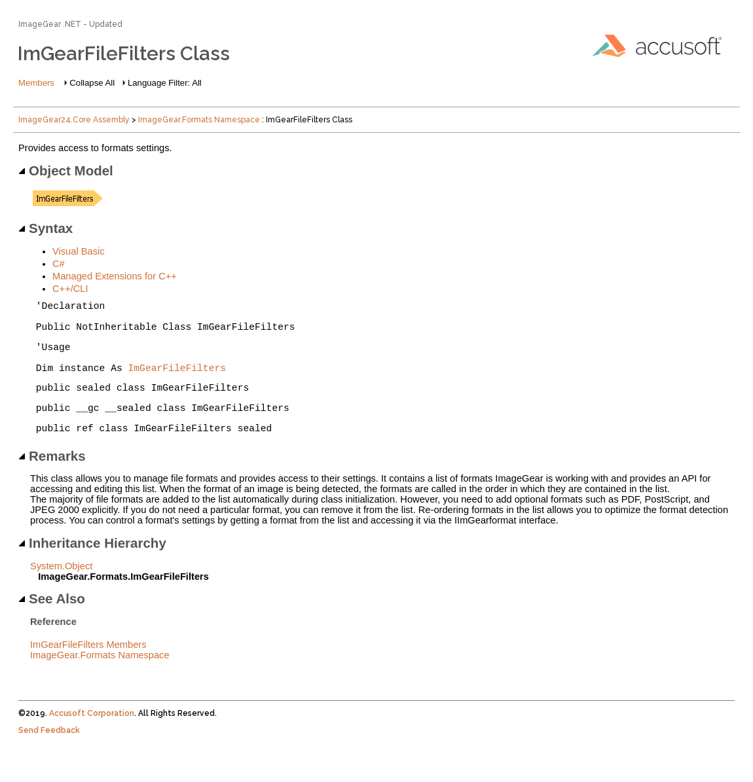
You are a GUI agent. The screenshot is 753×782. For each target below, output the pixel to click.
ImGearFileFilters (177, 382)
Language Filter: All (165, 83)
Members (36, 83)
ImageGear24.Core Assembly (74, 119)
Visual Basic (78, 251)
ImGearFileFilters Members (88, 668)
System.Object (61, 589)
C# (58, 263)
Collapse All (92, 83)
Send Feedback (49, 753)
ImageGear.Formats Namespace (199, 119)
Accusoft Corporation (91, 736)
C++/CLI (70, 288)
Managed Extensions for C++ (114, 276)
